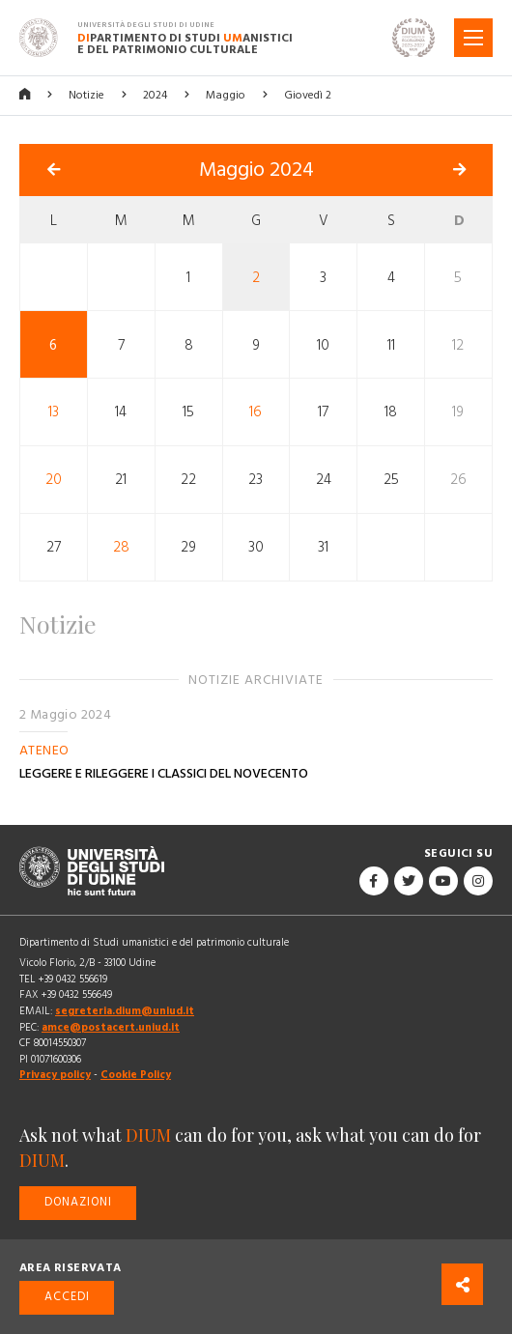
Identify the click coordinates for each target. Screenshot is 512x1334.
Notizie (86, 95)
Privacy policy (55, 1074)
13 (53, 412)
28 (121, 547)
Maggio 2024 (256, 170)
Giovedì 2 (307, 95)
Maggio (225, 95)
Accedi (67, 1297)
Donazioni (78, 1202)
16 (255, 412)
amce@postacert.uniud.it (111, 1027)
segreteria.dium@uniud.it (124, 1011)
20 (53, 479)
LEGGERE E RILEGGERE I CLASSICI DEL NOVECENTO (163, 773)
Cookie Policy (135, 1074)
